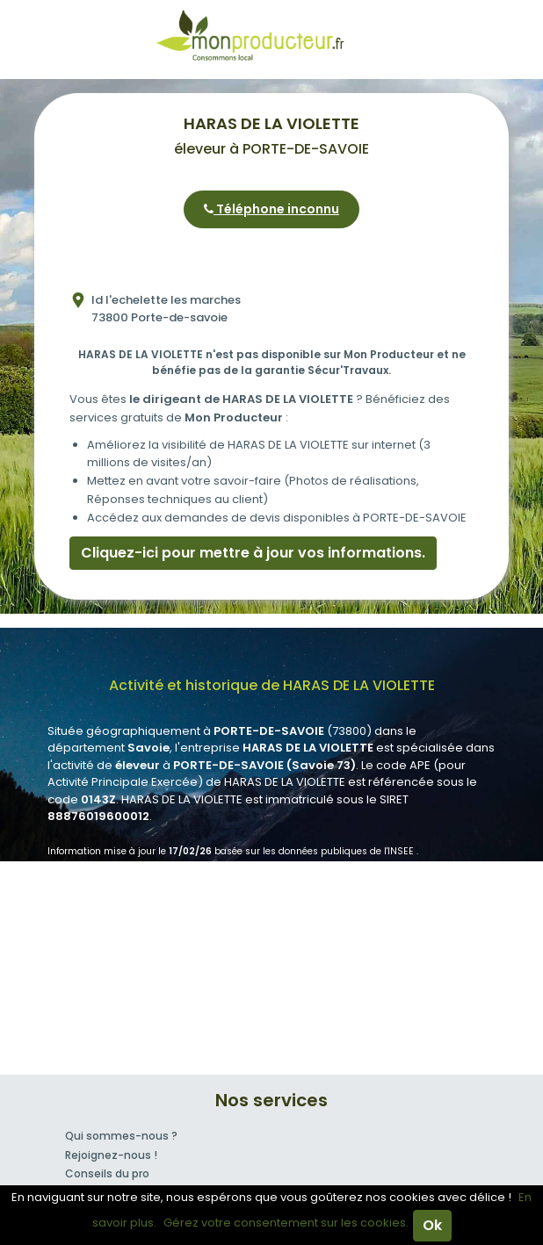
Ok (432, 1225)
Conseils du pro (107, 1173)
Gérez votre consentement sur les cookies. (286, 1222)
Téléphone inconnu (271, 209)
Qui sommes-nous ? (121, 1135)
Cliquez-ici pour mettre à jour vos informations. (253, 553)
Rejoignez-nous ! (111, 1155)
